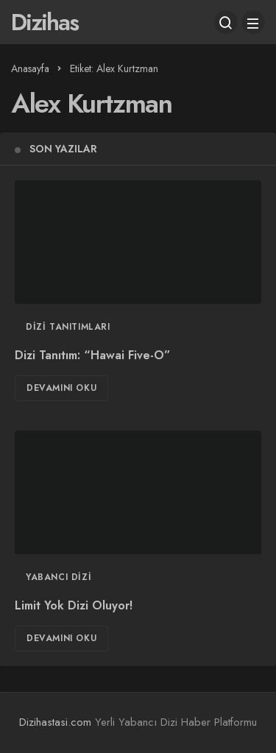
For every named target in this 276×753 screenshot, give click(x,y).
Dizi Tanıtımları (68, 326)
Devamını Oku (61, 388)
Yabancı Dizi (58, 577)
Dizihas (44, 22)
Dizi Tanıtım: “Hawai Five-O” (93, 355)
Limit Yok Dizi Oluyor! (73, 606)
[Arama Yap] (226, 22)
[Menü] (253, 22)
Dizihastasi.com (55, 722)
